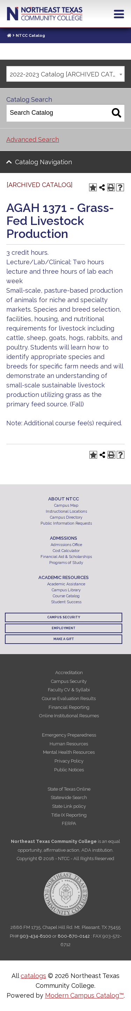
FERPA (69, 823)
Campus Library (66, 590)
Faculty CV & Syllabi (69, 689)
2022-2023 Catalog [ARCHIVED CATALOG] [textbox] (67, 74)
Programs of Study (66, 562)
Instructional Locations (66, 511)
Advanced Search (32, 139)
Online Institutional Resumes (69, 715)
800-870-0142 (74, 936)
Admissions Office (66, 545)
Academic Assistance (66, 584)
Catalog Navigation (43, 162)
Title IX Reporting (69, 815)
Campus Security (63, 617)
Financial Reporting (69, 707)
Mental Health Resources (69, 752)
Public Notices (69, 769)
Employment (63, 628)
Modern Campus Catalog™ (84, 995)
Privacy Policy (68, 761)
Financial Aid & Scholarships (66, 556)
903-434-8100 (35, 936)
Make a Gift (63, 639)
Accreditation (69, 672)
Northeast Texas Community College (44, 13)
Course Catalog (66, 596)
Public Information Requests (66, 523)
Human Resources (69, 743)
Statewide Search (69, 797)
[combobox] (65, 74)
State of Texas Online (69, 789)
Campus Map (66, 505)
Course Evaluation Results (69, 698)
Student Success (66, 602)
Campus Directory (66, 517)
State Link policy (69, 806)
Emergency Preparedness (69, 735)
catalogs (33, 975)
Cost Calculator (66, 550)
